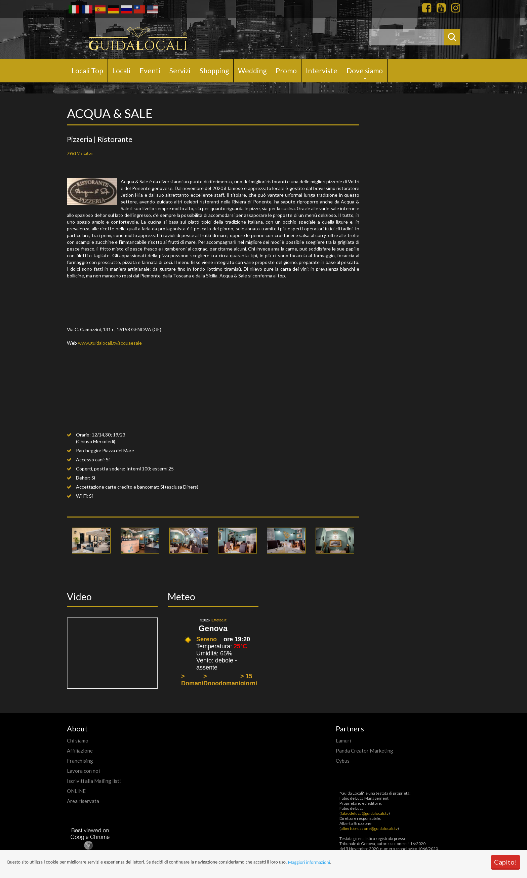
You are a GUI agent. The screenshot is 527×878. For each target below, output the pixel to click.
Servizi (180, 70)
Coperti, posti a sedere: (100, 468)
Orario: (83, 434)
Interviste (321, 70)
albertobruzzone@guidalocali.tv (369, 828)
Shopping (214, 70)
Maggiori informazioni (309, 862)
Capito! (505, 862)
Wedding (252, 70)
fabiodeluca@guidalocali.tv (365, 813)
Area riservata (83, 801)
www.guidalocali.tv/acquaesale (110, 343)
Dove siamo (365, 70)
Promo (286, 70)
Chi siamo (77, 740)
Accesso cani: (90, 459)
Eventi (149, 70)
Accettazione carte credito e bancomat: (117, 487)
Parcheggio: (88, 450)
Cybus (343, 761)
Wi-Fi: (82, 496)
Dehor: (83, 478)
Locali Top (87, 70)
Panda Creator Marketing (364, 751)
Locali (121, 70)
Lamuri (343, 740)
